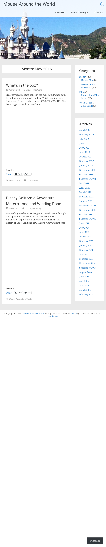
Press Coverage (79, 12)
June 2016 (84, 276)
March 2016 (85, 290)
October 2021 (86, 174)
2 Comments (32, 180)
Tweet (9, 174)
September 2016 (87, 267)
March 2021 (85, 192)
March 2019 (85, 236)
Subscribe (95, 541)
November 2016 (87, 263)
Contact (98, 12)
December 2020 (87, 205)
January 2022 (86, 165)
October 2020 (86, 214)
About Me (60, 12)
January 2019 (85, 245)
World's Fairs (85, 102)
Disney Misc (14, 180)
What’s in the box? (22, 85)
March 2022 (85, 156)
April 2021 (84, 187)
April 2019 (84, 232)
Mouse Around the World (29, 4)
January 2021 (85, 201)
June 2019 (84, 223)
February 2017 (86, 259)
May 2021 (84, 183)
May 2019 (84, 227)
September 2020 (87, 219)
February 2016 (86, 294)
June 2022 (84, 143)
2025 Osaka (87, 106)
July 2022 (84, 139)
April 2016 (84, 285)
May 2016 (84, 281)
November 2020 (87, 210)
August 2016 (85, 272)
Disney (82, 77)
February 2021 (86, 196)
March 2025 (85, 130)
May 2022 (84, 147)
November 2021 (87, 170)
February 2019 (86, 241)
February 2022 (86, 161)
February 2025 (86, 134)
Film (81, 92)
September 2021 (87, 179)
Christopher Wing (34, 90)
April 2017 (84, 254)
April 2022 (84, 152)
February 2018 (86, 250)
